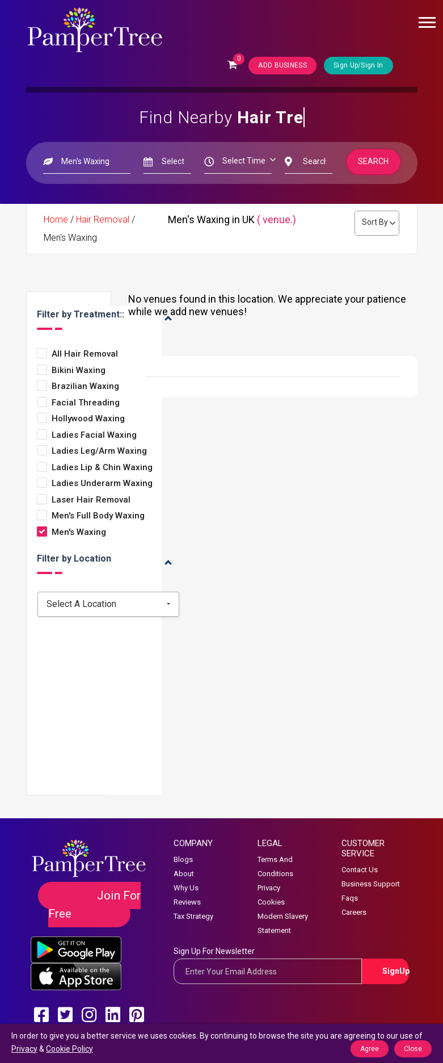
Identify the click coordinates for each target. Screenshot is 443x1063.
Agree (369, 1049)
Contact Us (359, 869)
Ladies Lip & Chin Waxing (102, 467)
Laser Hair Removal (91, 500)
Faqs (349, 898)
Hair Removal (102, 219)
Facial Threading (86, 403)
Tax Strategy (193, 916)
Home (56, 219)
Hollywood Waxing (88, 419)
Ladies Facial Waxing (94, 435)
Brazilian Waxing (85, 386)
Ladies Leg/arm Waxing (99, 451)
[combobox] (108, 604)
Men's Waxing (79, 532)
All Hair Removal (85, 354)
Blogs (183, 859)
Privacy (269, 888)
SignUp (395, 971)
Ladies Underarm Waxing (102, 483)
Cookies (271, 902)
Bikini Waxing (79, 370)
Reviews (187, 902)
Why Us (186, 888)
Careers (353, 912)
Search (373, 161)
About (184, 873)
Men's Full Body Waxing (98, 516)
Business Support (370, 884)
